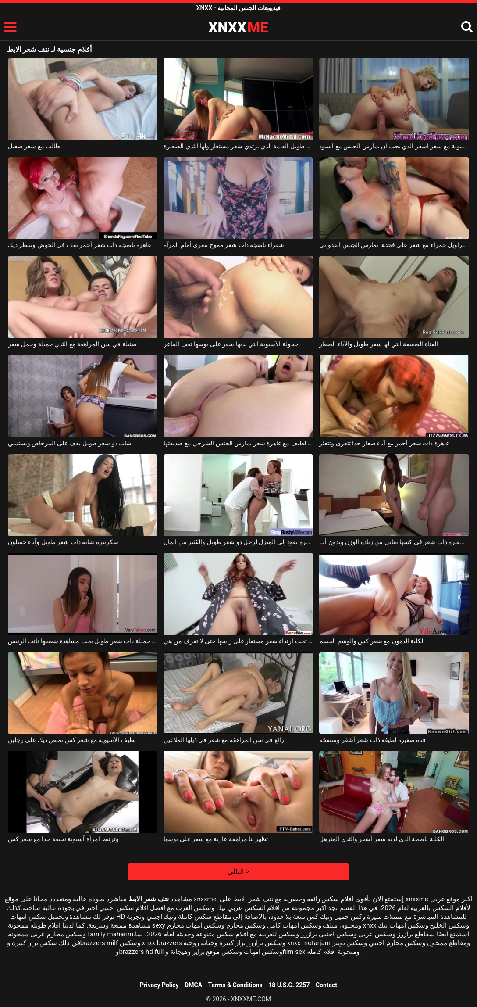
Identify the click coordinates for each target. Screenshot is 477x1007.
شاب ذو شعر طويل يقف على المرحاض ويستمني (70, 443)
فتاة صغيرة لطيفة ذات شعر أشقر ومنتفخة (372, 739)
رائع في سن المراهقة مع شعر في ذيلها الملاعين (224, 739)
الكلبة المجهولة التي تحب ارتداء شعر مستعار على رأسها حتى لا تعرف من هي (238, 641)
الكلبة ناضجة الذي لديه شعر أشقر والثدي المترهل (381, 838)
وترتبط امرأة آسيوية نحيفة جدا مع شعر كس (63, 838)
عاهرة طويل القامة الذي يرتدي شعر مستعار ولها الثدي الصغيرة (238, 146)
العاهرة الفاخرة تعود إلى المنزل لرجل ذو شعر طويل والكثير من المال (238, 541)
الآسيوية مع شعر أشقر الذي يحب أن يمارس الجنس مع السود (394, 146)
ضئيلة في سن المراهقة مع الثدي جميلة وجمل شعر (72, 344)
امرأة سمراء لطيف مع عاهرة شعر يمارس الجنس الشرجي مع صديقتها (238, 443)
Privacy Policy (159, 985)
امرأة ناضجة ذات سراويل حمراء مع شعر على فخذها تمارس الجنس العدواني (394, 244)
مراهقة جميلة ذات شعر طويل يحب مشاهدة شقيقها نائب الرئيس (82, 641)
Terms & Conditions (235, 985)
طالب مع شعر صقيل (34, 146)
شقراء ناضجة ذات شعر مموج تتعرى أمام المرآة (224, 244)
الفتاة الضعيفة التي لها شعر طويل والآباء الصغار (378, 344)
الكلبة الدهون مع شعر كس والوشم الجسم (372, 641)
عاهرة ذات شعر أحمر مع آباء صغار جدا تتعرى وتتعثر (384, 443)
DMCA (193, 985)
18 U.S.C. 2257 (289, 985)
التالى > (238, 871)
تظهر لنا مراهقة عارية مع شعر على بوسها (216, 838)
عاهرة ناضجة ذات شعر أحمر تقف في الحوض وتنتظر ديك (79, 244)
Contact (326, 985)
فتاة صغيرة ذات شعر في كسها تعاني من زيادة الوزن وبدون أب (394, 541)
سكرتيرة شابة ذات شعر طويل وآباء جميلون (63, 541)
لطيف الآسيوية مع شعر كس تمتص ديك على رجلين (72, 739)
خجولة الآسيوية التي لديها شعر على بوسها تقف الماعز (231, 344)
